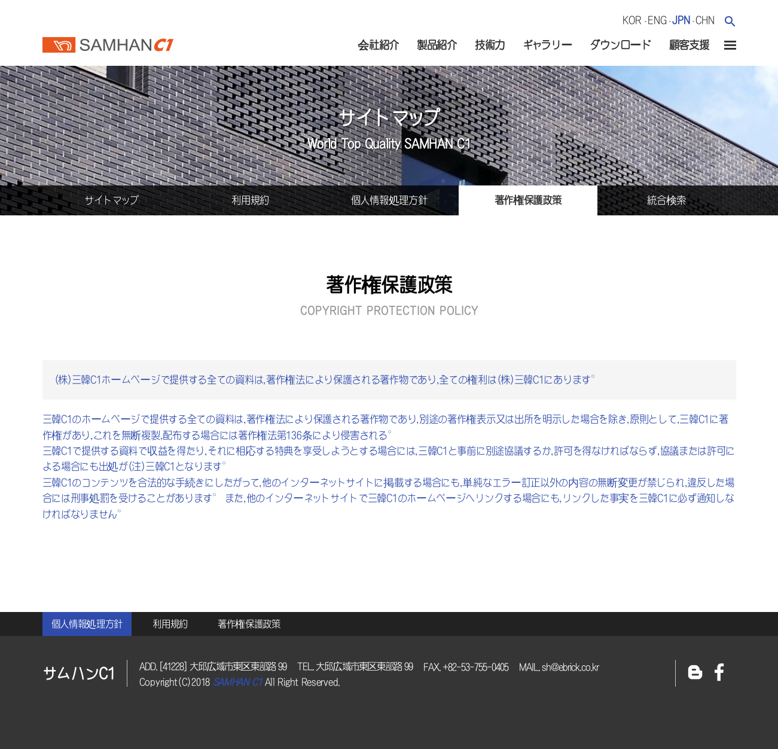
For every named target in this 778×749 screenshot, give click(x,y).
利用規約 (170, 624)
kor (632, 20)
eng (657, 20)
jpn (680, 20)
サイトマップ (111, 200)
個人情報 (389, 200)
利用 (250, 200)
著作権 (528, 200)
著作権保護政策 (249, 624)
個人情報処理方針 (87, 624)
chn (704, 20)
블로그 (695, 673)
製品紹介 (437, 45)
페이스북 (719, 673)
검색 (730, 21)
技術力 (490, 45)
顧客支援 (689, 45)
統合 (666, 200)
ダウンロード (620, 45)
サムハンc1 (107, 41)
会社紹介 (378, 45)
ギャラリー (547, 45)
